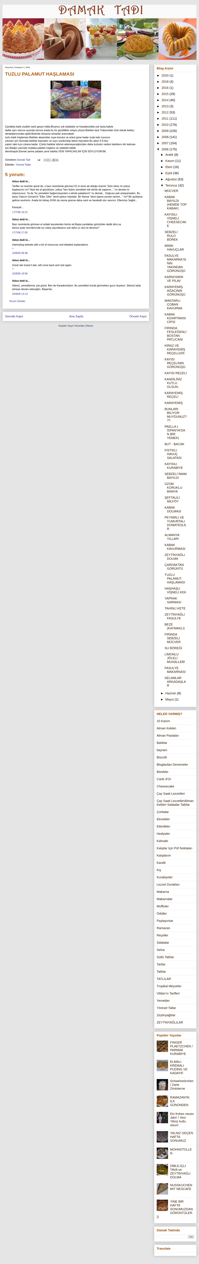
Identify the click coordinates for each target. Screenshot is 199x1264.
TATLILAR (164, 979)
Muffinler (163, 906)
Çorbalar (163, 812)
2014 (165, 100)
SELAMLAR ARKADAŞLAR (175, 681)
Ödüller (162, 913)
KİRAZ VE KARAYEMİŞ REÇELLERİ (175, 349)
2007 (165, 143)
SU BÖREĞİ (173, 648)
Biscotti (162, 757)
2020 (165, 75)
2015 (165, 94)
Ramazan (163, 928)
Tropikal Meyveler (169, 986)
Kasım (170, 161)
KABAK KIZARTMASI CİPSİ (175, 318)
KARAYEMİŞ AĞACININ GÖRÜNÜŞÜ (175, 290)
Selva (161, 950)
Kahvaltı (162, 841)
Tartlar (161, 964)
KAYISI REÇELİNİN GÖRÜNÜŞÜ (175, 363)
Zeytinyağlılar (166, 1015)
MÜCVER (171, 191)
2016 (165, 87)
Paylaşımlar (165, 921)
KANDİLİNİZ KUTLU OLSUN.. (173, 383)
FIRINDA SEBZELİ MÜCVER (173, 638)
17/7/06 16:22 (20, 212)
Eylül (169, 173)
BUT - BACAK (174, 444)
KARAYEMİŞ (174, 403)
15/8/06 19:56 (20, 273)
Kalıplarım (164, 855)
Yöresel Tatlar (23, 164)
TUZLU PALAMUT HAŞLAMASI (175, 578)
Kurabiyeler (165, 877)
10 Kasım (163, 721)
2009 (165, 131)
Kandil (161, 862)
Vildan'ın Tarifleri (168, 993)
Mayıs (170, 699)
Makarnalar (164, 899)
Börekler (162, 772)
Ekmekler (163, 819)
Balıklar (162, 743)
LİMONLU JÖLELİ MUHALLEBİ (175, 658)
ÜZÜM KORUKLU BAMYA (173, 487)
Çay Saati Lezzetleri (171, 793)
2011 (165, 118)
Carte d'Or (164, 779)
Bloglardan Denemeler (172, 764)
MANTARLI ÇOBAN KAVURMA (173, 304)
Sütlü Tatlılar (165, 957)
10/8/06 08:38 (20, 253)
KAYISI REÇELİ (176, 373)
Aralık (169, 154)
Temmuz (171, 185)
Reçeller (162, 935)
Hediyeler (163, 833)
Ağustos (171, 179)
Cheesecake (165, 786)
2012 (165, 112)
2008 (165, 137)
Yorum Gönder (17, 301)
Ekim (169, 167)
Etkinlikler (163, 826)
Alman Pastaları (168, 735)
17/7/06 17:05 (20, 232)
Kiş (159, 870)
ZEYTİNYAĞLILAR (170, 1022)
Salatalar (163, 942)
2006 (165, 149)
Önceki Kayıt (138, 316)
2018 (165, 81)
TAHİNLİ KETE (175, 608)
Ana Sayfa (76, 316)
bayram (162, 750)
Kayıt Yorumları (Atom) (80, 325)
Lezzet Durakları (168, 884)
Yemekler (163, 1000)
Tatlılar (161, 971)
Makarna (163, 891)
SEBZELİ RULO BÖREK (171, 235)
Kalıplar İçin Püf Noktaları (174, 848)
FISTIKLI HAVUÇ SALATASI (173, 454)
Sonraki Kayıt (14, 316)
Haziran (171, 693)
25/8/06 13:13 (20, 294)
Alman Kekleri (166, 728)
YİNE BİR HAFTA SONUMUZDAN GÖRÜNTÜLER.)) (175, 1209)
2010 (165, 124)
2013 (165, 106)
